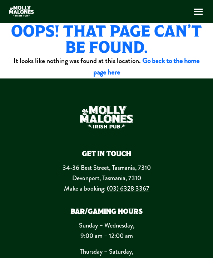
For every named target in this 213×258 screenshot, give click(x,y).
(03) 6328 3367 (128, 188)
